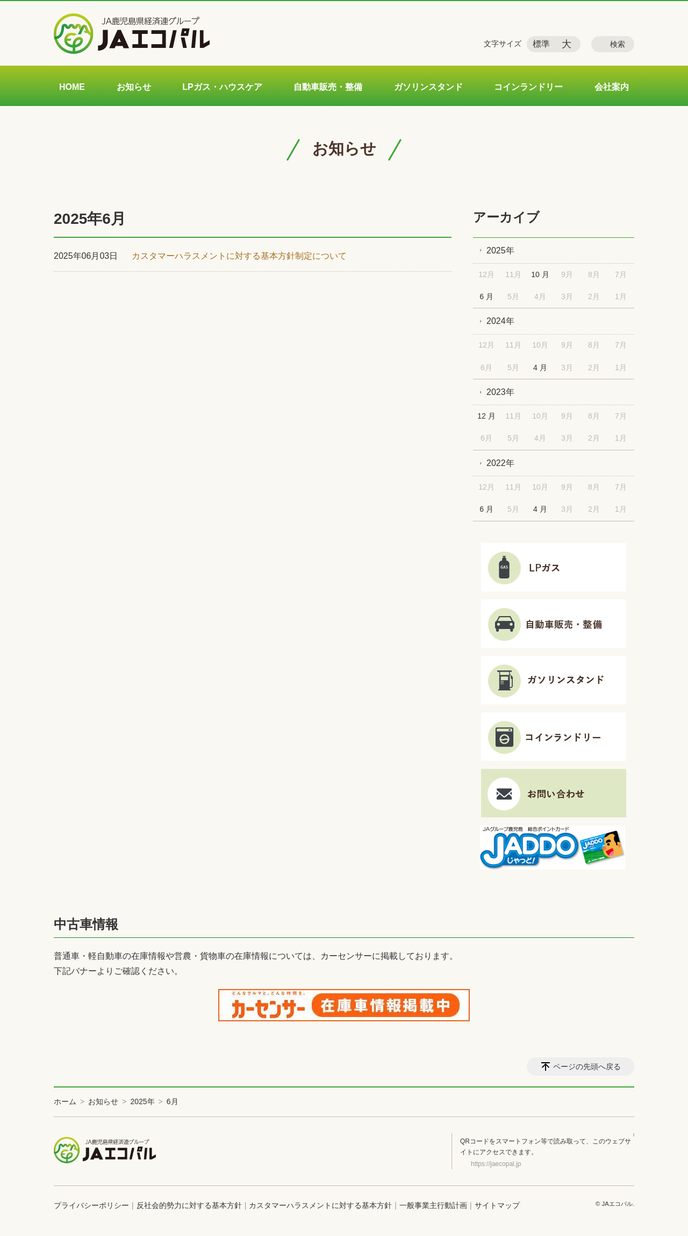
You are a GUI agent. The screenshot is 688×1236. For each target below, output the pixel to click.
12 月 (486, 416)
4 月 (540, 367)
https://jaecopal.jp (496, 1164)
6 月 (486, 296)
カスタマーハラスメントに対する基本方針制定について (239, 255)
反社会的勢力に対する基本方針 (189, 1205)
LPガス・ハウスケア (222, 86)
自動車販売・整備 (327, 86)
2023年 (500, 392)
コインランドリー (528, 86)
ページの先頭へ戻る (587, 1066)
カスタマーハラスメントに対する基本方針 (320, 1205)
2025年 (500, 250)
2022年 (500, 463)
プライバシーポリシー (91, 1205)
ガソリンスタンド (428, 86)
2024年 (500, 321)
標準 (541, 43)
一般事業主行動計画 (433, 1205)
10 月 (540, 274)
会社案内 (611, 86)
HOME (72, 86)
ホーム (65, 1101)
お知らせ (134, 86)
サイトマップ (497, 1205)
